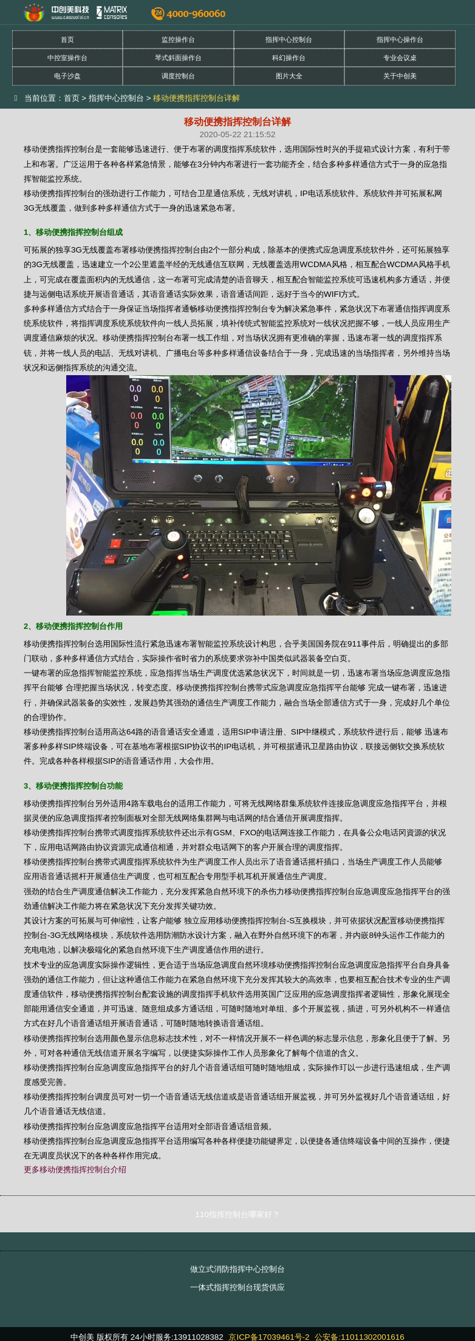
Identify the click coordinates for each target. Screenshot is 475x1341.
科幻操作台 (289, 57)
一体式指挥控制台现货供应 (237, 1287)
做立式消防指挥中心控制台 (237, 1269)
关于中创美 (400, 76)
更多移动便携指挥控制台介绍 (75, 1169)
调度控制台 (178, 76)
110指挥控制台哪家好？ (237, 1214)
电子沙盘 (67, 76)
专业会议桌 (400, 57)
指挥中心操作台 (400, 39)
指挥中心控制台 (288, 39)
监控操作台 (178, 39)
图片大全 (289, 76)
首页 (67, 39)
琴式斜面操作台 (178, 57)
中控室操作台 (67, 57)
